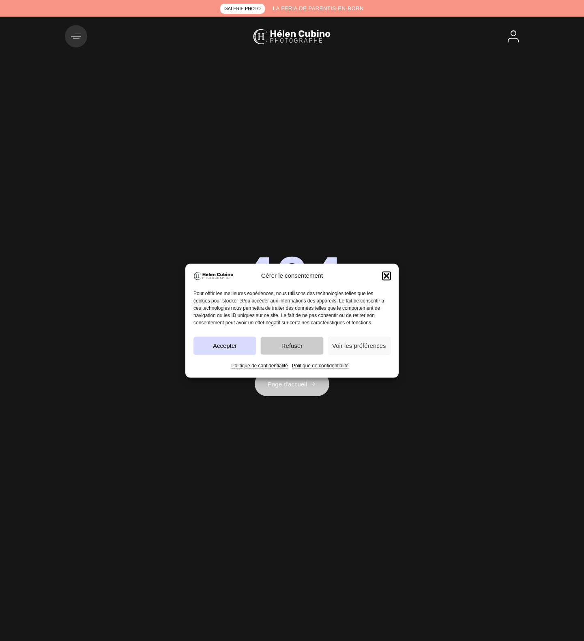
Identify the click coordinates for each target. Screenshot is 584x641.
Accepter (225, 345)
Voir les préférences (359, 345)
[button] (386, 276)
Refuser (292, 345)
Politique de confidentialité (260, 366)
